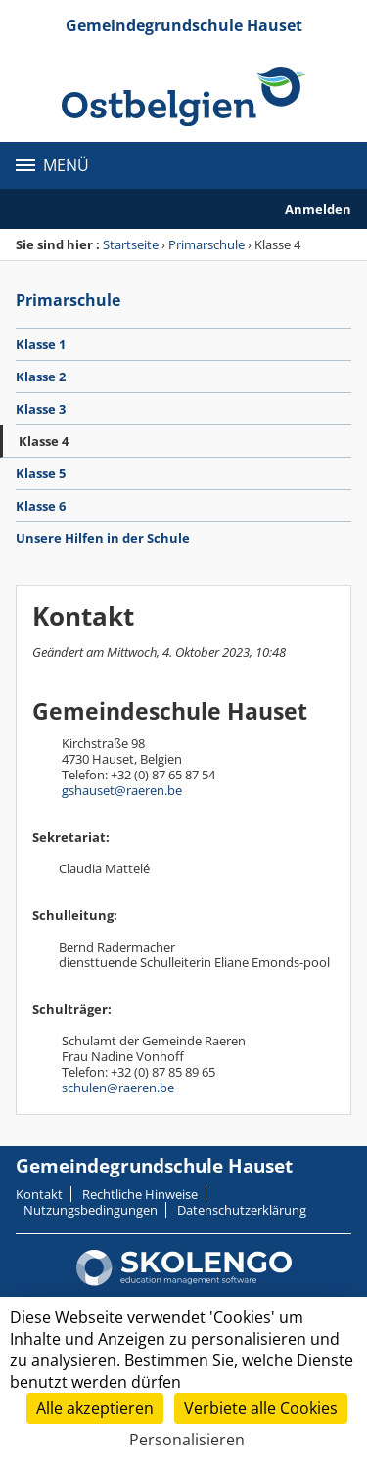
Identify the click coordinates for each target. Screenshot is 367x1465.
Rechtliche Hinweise (140, 1194)
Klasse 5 (41, 473)
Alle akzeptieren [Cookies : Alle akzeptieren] (95, 1408)
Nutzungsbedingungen (90, 1210)
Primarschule (206, 244)
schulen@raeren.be (118, 1087)
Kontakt (39, 1194)
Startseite (131, 244)
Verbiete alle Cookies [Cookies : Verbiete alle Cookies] (261, 1408)
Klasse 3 (41, 409)
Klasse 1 (41, 344)
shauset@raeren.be (125, 790)
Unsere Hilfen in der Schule (103, 538)
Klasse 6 (41, 505)
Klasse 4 (44, 441)
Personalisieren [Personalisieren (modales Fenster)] (187, 1439)
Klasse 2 (41, 376)
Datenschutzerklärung (241, 1210)
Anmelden (318, 209)
